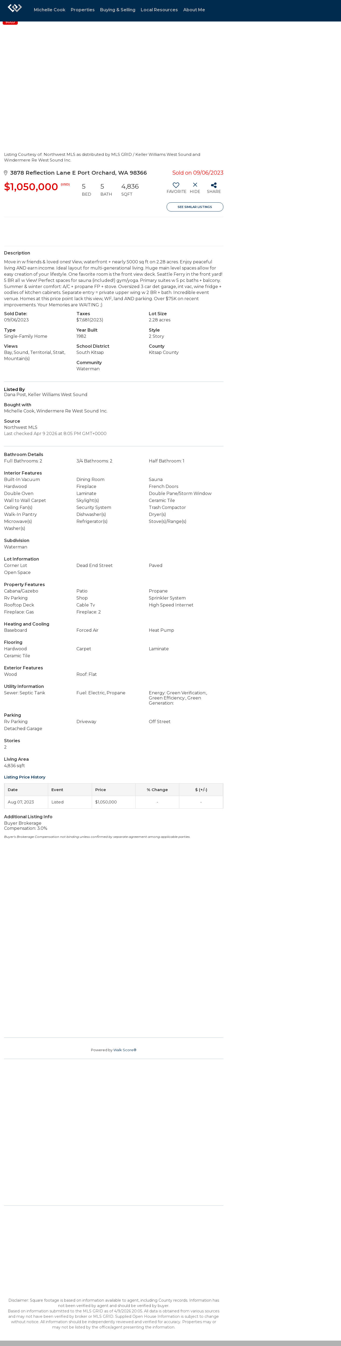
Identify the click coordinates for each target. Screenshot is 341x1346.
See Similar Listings (195, 207)
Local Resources (159, 9)
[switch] (176, 190)
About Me (194, 9)
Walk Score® (124, 1050)
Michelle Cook (49, 9)
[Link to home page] (15, 10)
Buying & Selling (117, 9)
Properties (83, 9)
